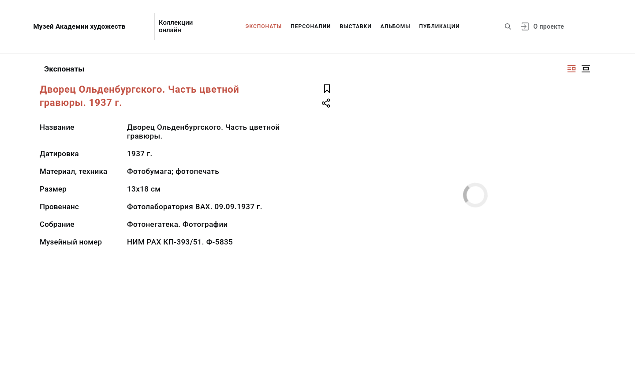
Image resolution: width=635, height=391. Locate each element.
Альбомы (396, 26)
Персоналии (311, 26)
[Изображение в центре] (586, 68)
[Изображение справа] (571, 68)
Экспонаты (264, 26)
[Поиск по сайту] (508, 26)
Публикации (439, 26)
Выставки (355, 26)
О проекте (549, 26)
